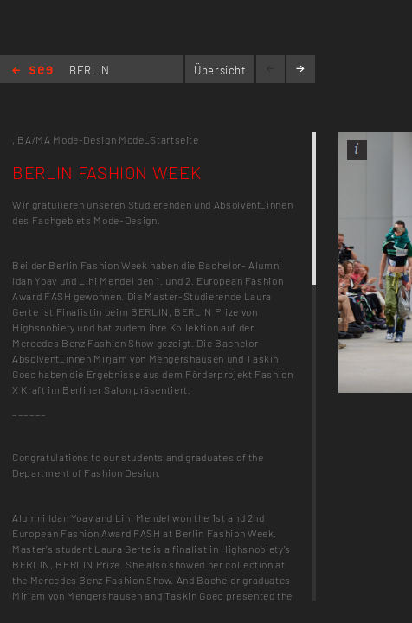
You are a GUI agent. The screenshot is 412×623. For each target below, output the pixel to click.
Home (32, 71)
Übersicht (220, 70)
